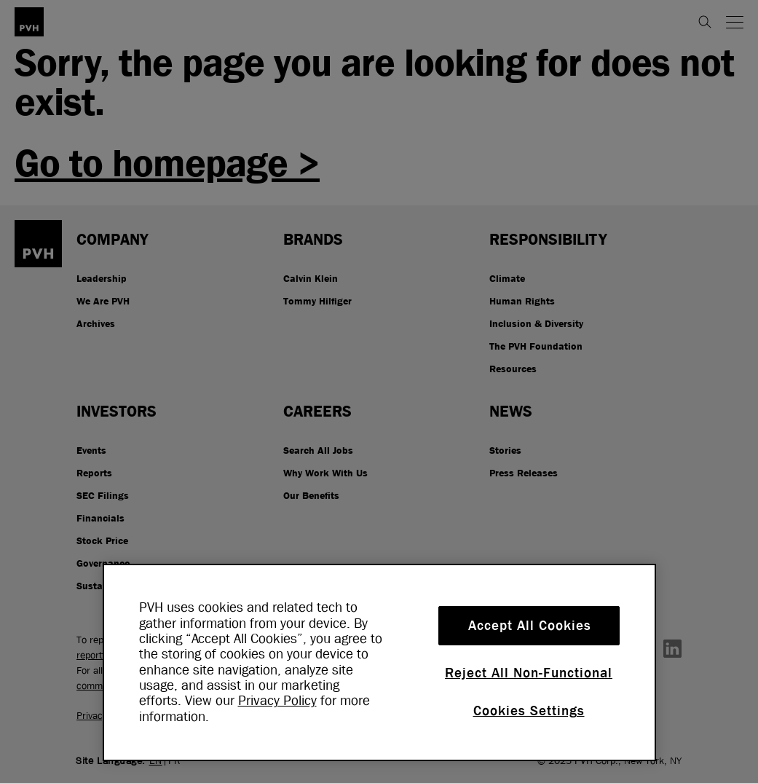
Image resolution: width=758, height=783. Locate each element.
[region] (379, 662)
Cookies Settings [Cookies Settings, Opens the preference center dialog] (529, 711)
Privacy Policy (277, 700)
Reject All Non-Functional (528, 673)
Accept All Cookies (529, 625)
